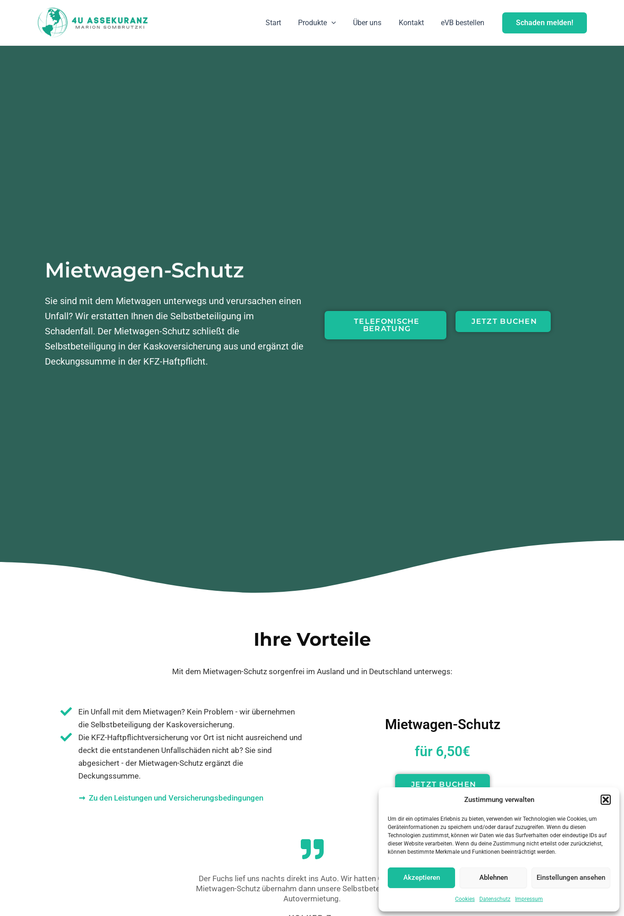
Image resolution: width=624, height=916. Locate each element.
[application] (340, 23)
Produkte (326, 23)
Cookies (465, 899)
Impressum (529, 899)
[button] (605, 799)
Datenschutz (494, 899)
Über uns (373, 22)
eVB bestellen (464, 22)
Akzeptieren (421, 877)
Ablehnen (493, 877)
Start (284, 22)
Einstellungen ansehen (571, 877)
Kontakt (415, 22)
